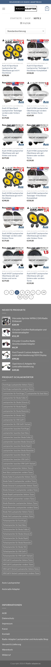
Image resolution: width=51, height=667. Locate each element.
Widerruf (6, 654)
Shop (28, 18)
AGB (4, 613)
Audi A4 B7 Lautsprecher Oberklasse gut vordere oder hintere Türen (37, 235)
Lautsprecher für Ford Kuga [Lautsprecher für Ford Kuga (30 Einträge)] (13, 393)
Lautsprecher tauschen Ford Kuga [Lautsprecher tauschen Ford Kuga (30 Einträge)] (16, 429)
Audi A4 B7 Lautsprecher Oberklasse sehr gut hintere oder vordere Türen (37, 277)
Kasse (5, 628)
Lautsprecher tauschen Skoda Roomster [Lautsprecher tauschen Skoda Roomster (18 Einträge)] (18, 450)
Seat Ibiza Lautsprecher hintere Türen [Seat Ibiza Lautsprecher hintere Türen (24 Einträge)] (17, 468)
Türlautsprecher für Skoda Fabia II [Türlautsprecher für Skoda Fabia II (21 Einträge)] (16, 529)
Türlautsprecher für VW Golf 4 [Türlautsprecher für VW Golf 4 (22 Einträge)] (14, 551)
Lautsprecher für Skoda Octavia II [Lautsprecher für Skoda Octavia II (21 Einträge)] (16, 402)
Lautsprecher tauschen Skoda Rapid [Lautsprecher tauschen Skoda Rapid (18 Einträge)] (17, 446)
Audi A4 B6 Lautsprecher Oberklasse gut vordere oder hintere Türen (37, 110)
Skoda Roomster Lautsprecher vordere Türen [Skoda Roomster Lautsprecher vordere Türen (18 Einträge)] (20, 507)
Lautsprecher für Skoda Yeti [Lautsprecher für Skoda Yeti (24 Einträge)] (13, 415)
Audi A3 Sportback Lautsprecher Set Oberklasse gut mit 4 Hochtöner (10, 69)
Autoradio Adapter (11, 589)
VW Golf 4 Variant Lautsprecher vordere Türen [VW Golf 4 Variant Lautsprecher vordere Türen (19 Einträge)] (21, 573)
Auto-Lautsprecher (11, 582)
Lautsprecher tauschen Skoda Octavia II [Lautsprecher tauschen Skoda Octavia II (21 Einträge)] (18, 442)
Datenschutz (8, 618)
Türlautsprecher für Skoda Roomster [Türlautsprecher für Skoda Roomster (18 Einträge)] (17, 543)
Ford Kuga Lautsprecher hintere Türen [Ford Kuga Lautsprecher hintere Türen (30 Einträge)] (18, 385)
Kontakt (6, 634)
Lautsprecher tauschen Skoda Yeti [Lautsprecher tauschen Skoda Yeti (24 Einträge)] (16, 455)
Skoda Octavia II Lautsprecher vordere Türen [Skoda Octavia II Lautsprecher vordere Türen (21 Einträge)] (20, 490)
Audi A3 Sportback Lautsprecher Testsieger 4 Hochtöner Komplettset (37, 68)
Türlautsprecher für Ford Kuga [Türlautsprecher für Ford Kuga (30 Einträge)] (14, 520)
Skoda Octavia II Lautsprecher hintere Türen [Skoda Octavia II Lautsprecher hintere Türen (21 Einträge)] (20, 486)
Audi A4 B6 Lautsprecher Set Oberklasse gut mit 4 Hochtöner (12, 195)
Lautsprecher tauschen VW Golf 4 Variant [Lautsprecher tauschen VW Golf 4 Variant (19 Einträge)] (19, 463)
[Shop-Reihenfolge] (25, 31)
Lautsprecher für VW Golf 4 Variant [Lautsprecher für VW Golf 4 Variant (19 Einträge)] (16, 424)
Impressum (7, 623)
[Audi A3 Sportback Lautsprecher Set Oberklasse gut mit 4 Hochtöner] (13, 50)
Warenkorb (7, 649)
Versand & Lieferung (11, 644)
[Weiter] (31, 297)
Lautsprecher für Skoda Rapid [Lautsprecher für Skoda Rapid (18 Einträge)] (14, 406)
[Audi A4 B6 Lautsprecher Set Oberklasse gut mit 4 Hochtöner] (13, 178)
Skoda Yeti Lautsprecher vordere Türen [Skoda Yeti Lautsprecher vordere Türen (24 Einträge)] (18, 516)
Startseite (16, 18)
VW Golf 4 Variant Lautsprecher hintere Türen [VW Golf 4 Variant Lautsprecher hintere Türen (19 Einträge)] (21, 569)
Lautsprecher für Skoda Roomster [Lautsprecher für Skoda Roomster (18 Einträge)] (16, 411)
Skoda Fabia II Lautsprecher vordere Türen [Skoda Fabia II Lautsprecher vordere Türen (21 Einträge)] (19, 481)
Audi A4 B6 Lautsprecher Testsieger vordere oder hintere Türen (12, 235)
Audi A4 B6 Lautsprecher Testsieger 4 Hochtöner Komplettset (37, 195)
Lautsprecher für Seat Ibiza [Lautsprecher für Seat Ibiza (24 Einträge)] (37, 393)
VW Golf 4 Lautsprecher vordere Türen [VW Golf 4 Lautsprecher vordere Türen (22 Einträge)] (18, 564)
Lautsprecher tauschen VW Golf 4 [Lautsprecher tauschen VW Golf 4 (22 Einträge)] (16, 459)
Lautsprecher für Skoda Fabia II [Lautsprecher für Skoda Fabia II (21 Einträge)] (15, 398)
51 (25, 297)
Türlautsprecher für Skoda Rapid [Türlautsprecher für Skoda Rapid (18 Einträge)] (15, 538)
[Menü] (3, 8)
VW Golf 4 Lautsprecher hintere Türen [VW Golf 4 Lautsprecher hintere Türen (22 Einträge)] (18, 560)
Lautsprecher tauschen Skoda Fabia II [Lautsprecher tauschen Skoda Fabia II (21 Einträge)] (17, 437)
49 (44, 292)
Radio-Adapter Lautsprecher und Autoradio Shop (25, 639)
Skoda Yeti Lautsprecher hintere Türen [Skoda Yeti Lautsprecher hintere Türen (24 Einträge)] (18, 512)
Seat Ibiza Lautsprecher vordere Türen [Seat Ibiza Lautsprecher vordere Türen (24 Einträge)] (18, 472)
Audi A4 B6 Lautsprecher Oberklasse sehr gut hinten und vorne (12, 153)
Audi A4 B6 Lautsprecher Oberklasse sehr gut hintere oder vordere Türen (37, 154)
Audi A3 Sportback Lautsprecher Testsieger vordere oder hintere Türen (12, 111)
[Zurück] (6, 292)
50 (20, 297)
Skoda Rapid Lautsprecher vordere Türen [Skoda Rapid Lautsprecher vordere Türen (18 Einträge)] (19, 499)
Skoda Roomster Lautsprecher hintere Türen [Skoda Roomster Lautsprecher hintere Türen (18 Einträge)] (20, 503)
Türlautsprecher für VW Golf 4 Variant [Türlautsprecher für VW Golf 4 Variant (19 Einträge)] (18, 556)
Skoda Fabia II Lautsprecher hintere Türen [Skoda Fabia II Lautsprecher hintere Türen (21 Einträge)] (19, 477)
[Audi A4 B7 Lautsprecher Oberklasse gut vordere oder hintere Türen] (38, 218)
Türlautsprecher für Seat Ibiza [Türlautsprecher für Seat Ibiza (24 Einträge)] (14, 525)
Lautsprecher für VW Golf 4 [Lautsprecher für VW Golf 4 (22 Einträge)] (13, 420)
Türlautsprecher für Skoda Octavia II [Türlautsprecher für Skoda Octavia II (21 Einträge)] (17, 534)
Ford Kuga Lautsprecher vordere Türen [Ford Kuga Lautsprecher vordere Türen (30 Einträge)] (18, 389)
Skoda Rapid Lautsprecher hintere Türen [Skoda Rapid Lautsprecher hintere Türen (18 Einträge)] (18, 494)
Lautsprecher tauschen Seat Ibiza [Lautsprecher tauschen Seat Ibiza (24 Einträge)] (16, 433)
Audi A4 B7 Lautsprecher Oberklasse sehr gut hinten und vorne (12, 275)
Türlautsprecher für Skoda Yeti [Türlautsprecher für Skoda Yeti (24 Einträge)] (14, 547)
